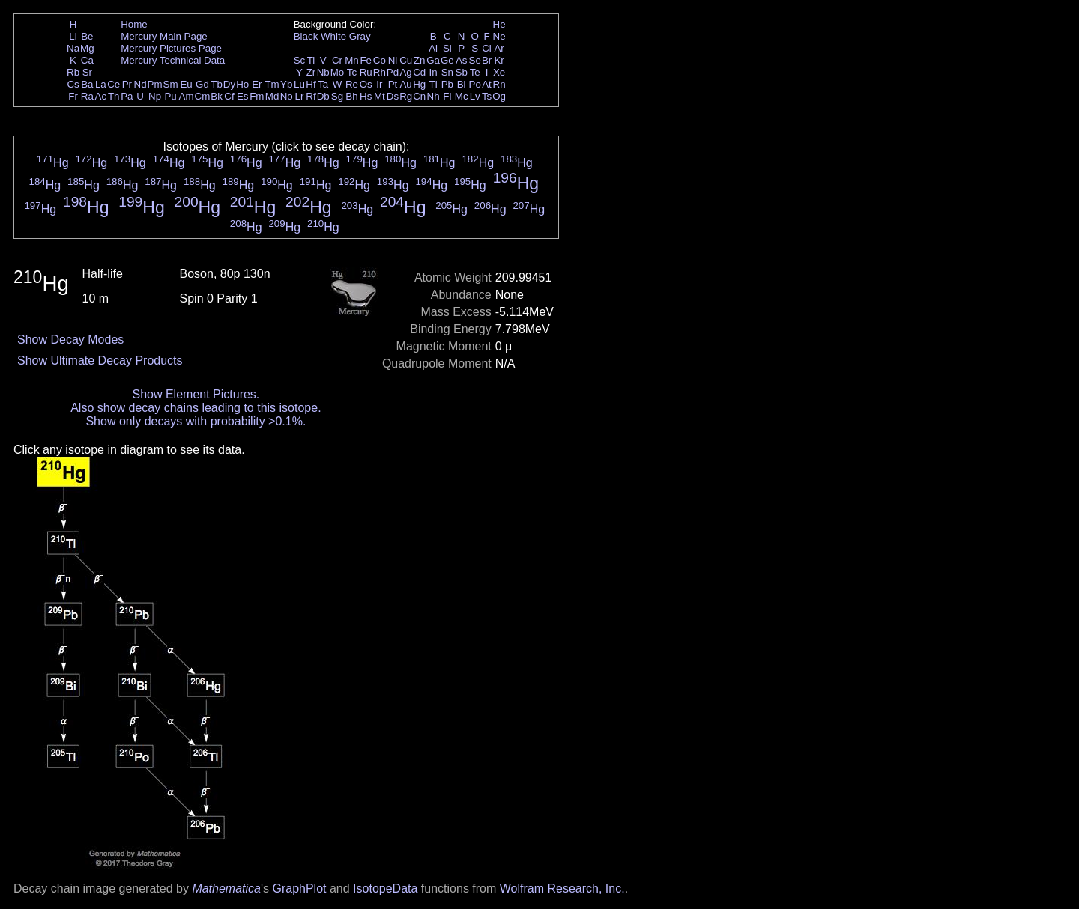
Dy (229, 84)
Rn (499, 84)
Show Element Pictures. (195, 394)
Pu (170, 96)
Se (475, 60)
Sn (447, 72)
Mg (87, 48)
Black (306, 36)
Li (72, 36)
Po (475, 84)
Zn (420, 60)
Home (134, 24)
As (462, 60)
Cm (203, 96)
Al (433, 48)
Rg (405, 96)
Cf (229, 96)
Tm (272, 84)
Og (499, 96)
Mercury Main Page (164, 36)
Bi (461, 84)
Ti (311, 60)
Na (73, 48)
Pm (155, 84)
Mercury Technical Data (173, 60)
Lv (475, 96)
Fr (73, 96)
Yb (286, 84)
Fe (366, 60)
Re (351, 84)
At (487, 84)
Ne (499, 36)
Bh (351, 96)
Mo (337, 72)
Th (114, 96)
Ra (87, 96)
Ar (499, 48)
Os (366, 84)
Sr (87, 72)
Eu (186, 84)
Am (186, 96)
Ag (405, 72)
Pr (127, 84)
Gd (202, 84)
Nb (323, 72)
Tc (352, 72)
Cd (419, 72)
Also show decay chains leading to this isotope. (195, 407)
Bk (217, 96)
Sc (300, 60)
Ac (101, 96)
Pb (447, 84)
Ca (87, 60)
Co (379, 60)
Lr (299, 96)
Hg (419, 84)
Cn (419, 96)
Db (323, 96)
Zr (311, 72)
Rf (310, 96)
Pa (127, 96)
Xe (499, 72)
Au (405, 84)
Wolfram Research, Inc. (562, 888)
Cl (487, 48)
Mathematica (226, 888)
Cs (73, 84)
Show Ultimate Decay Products (100, 360)
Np (154, 96)
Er (257, 84)
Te (475, 72)
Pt (393, 84)
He (499, 24)
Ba (87, 84)
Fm (257, 96)
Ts (487, 96)
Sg (337, 96)
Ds (393, 96)
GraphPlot (299, 888)
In (433, 72)
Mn (352, 60)
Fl (447, 96)
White (333, 36)
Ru (366, 72)
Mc (461, 96)
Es (243, 96)
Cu (405, 60)
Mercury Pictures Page (171, 48)
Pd (393, 72)
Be (87, 36)
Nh (433, 96)
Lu (299, 84)
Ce (113, 84)
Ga (433, 60)
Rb (73, 72)
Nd (140, 84)
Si (447, 48)
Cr (337, 60)
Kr (499, 60)
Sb (462, 72)
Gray (360, 36)
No (286, 96)
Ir (379, 84)
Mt (379, 96)
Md (272, 96)
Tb (217, 84)
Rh (379, 72)
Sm (170, 84)
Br (487, 60)
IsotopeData (385, 888)
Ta (323, 84)
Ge (447, 60)
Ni (393, 60)
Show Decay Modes (70, 339)
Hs (366, 96)
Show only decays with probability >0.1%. (195, 421)
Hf (310, 84)
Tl (433, 84)
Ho (242, 84)
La (100, 84)
